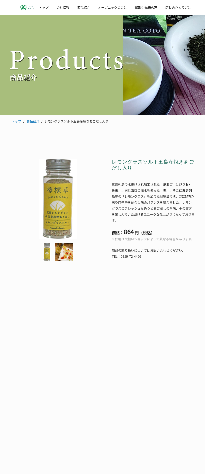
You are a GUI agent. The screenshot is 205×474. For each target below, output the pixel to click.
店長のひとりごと (178, 7)
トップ (43, 7)
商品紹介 (83, 7)
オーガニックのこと (112, 7)
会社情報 (62, 7)
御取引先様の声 (146, 7)
